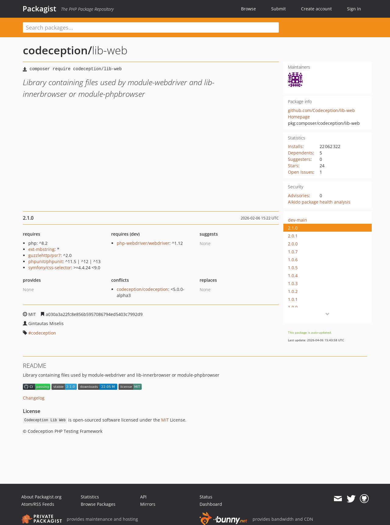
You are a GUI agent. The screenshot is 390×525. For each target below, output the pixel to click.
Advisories (298, 195)
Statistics (90, 497)
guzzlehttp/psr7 (44, 255)
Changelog (33, 398)
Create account (316, 9)
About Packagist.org (41, 497)
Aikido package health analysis (319, 202)
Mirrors (147, 504)
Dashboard (211, 504)
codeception (43, 333)
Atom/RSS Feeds (37, 504)
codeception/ (57, 50)
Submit (278, 9)
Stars (293, 165)
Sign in (354, 9)
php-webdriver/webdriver (143, 243)
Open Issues (300, 172)
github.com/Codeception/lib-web (321, 110)
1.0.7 (293, 252)
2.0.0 (293, 244)
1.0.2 (293, 291)
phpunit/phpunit (45, 261)
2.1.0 (293, 228)
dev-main (297, 220)
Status (206, 497)
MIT (165, 420)
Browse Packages (98, 504)
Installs (295, 146)
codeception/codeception (142, 289)
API (143, 497)
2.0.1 (293, 236)
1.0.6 (293, 259)
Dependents (300, 153)
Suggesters (299, 159)
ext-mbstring (41, 249)
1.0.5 (293, 267)
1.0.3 (293, 283)
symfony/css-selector (49, 267)
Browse (248, 9)
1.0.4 (293, 275)
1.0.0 (293, 307)
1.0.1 (293, 299)
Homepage (299, 117)
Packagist (39, 8)
